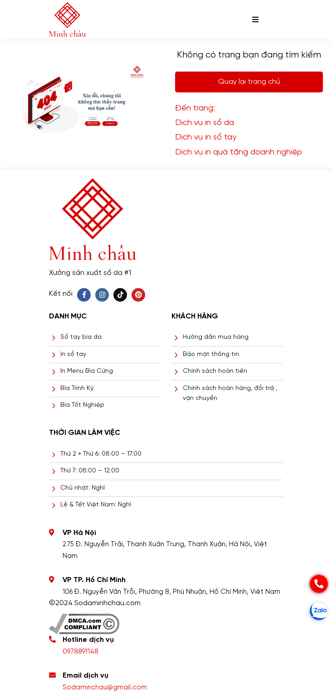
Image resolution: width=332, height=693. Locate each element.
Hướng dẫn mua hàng (216, 337)
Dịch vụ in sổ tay (205, 137)
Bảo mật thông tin (211, 354)
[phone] (319, 584)
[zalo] (319, 611)
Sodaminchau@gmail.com (105, 687)
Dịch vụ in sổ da (204, 123)
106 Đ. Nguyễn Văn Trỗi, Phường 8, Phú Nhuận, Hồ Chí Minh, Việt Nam (171, 592)
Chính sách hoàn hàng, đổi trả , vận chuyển (230, 393)
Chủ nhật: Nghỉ (82, 488)
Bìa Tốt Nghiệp (82, 405)
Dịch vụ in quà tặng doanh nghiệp (238, 152)
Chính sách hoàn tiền (215, 371)
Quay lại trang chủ (249, 82)
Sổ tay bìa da (81, 337)
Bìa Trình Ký (76, 388)
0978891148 (80, 651)
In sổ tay (73, 354)
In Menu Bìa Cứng (86, 371)
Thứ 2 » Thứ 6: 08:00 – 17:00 (101, 454)
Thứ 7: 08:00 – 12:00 (89, 470)
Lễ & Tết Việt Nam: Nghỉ (95, 504)
